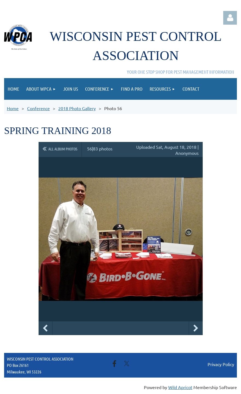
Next (196, 328)
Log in (230, 18)
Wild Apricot (180, 387)
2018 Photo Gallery (77, 108)
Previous (45, 328)
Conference (38, 108)
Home (13, 108)
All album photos (62, 148)
